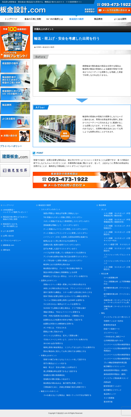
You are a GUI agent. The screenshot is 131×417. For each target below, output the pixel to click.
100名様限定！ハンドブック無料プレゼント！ (15, 211)
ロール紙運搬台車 (111, 278)
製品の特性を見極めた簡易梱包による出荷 (60, 272)
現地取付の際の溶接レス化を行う (56, 379)
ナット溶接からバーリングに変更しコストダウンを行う (65, 229)
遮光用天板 (108, 402)
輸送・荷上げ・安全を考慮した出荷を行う (60, 367)
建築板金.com (8, 245)
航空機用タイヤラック (112, 390)
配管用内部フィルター (112, 386)
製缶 (103, 313)
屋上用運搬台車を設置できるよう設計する (60, 371)
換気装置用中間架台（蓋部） (115, 374)
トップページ (11, 19)
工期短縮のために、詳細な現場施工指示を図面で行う (64, 387)
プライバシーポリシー (12, 240)
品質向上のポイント (49, 280)
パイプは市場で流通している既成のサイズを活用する (64, 253)
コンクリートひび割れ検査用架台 (117, 344)
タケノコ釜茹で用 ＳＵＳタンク (117, 244)
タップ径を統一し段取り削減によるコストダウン (62, 260)
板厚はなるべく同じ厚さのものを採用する (60, 241)
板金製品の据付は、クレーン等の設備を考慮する (62, 268)
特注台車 (104, 274)
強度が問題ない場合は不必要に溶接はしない (61, 213)
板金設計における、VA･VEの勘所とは (11, 225)
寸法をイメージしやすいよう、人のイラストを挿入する (65, 339)
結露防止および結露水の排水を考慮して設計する (62, 320)
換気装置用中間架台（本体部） (116, 370)
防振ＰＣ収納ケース (112, 329)
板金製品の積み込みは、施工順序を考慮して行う (62, 383)
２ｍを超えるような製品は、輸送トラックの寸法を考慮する (67, 395)
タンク (104, 209)
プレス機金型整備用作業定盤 (115, 363)
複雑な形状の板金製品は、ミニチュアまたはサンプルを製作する (69, 347)
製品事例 (98, 19)
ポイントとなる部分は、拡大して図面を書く (61, 335)
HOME (38, 47)
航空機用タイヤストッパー (114, 366)
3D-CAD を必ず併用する (53, 343)
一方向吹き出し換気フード (114, 337)
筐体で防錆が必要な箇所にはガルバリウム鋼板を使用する (66, 296)
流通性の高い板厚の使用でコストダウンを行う (62, 245)
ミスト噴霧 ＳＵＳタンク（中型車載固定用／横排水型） (117, 214)
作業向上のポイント (44, 29)
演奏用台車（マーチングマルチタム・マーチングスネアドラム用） (117, 301)
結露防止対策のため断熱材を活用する (58, 324)
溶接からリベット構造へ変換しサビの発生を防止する (64, 284)
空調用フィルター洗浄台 (113, 321)
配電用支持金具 (110, 325)
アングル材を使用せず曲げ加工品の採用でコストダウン (65, 257)
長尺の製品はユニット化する (54, 363)
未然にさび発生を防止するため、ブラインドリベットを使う (67, 288)
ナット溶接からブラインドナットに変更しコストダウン (65, 233)
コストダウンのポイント (50, 209)
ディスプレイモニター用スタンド (117, 317)
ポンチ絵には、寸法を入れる (54, 328)
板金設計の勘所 (76, 19)
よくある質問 (120, 19)
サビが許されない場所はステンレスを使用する (62, 304)
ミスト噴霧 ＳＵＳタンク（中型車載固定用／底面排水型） (117, 221)
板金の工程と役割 (33, 19)
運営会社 (6, 250)
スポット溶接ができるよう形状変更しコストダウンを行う (66, 221)
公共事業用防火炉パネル (113, 341)
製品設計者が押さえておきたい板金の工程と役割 (15, 218)
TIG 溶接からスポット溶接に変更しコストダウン (62, 217)
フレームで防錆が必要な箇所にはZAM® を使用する (63, 300)
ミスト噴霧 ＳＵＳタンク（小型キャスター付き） (117, 239)
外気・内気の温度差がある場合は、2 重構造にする (63, 316)
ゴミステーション (111, 333)
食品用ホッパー (110, 394)
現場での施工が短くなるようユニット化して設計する (64, 359)
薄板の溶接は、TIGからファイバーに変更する (61, 312)
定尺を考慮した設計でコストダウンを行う (60, 249)
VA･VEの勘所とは (54, 19)
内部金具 (107, 382)
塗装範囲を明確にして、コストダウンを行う (61, 225)
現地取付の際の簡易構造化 (54, 375)
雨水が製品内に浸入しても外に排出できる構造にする (64, 351)
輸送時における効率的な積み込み (56, 264)
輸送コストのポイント (50, 391)
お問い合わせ (8, 236)
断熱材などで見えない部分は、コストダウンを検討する (65, 276)
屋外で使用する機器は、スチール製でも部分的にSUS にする (67, 292)
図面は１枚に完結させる (53, 332)
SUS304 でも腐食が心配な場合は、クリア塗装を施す (64, 308)
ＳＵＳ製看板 (109, 398)
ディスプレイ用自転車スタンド (116, 378)
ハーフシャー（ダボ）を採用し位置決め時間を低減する (65, 237)
